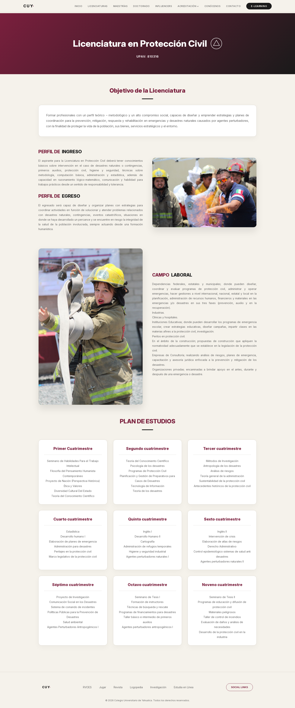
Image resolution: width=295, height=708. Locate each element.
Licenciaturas (98, 6)
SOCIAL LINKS (239, 687)
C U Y (28, 6)
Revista (118, 687)
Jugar (102, 687)
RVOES (87, 687)
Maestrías (120, 6)
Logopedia (136, 687)
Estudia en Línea (183, 687)
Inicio (78, 6)
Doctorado (141, 6)
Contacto (233, 6)
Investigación (158, 687)
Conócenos (213, 6)
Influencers (163, 6)
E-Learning (259, 6)
